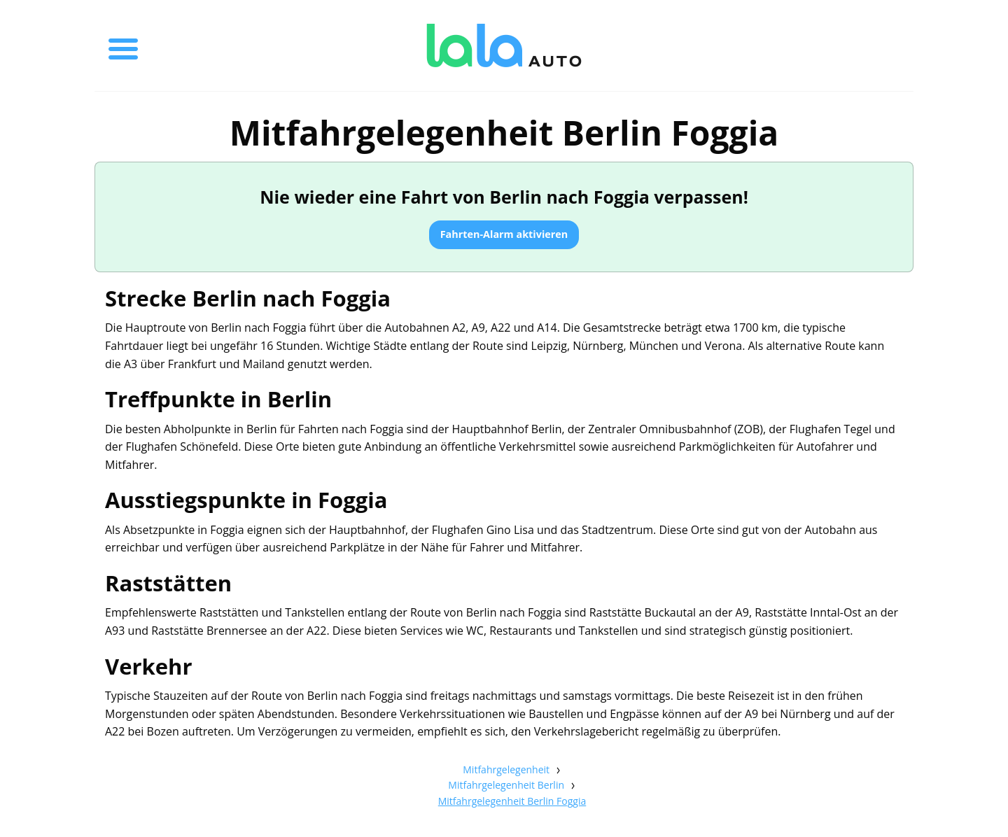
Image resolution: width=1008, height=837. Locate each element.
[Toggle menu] (123, 45)
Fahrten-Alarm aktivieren (504, 234)
